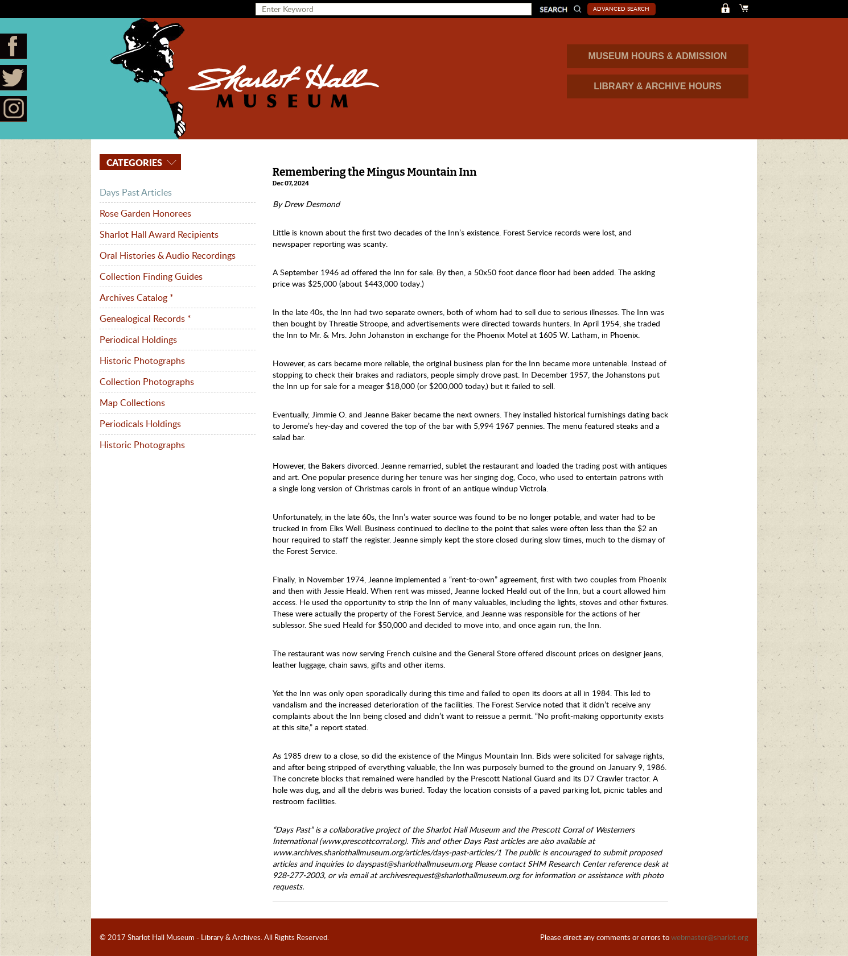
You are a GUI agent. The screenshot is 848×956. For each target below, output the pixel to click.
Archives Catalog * (137, 297)
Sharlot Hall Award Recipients (159, 234)
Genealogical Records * (145, 318)
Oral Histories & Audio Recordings (168, 255)
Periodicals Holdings (140, 423)
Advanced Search (621, 9)
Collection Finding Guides (151, 276)
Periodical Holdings (138, 339)
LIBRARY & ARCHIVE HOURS (657, 86)
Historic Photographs (142, 360)
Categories (133, 162)
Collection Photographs (147, 381)
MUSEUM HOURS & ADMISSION (657, 56)
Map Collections (132, 402)
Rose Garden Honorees (145, 213)
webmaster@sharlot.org (709, 937)
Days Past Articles (136, 192)
